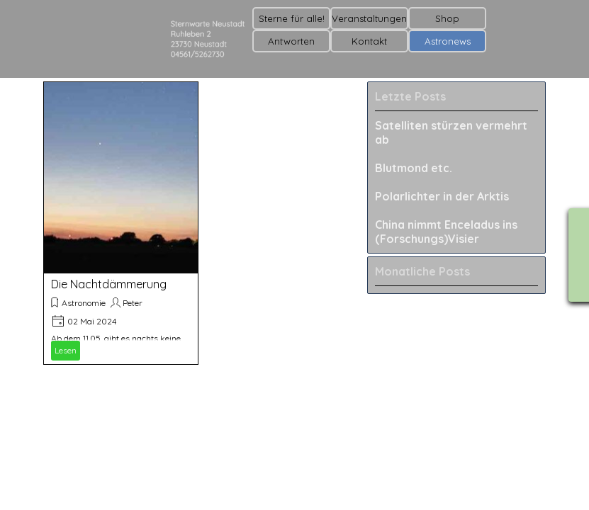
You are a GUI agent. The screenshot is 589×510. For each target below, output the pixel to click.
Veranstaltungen (369, 18)
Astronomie (84, 303)
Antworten (291, 41)
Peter (132, 303)
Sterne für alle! (292, 18)
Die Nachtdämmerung (109, 284)
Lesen (66, 350)
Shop (447, 18)
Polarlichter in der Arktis (442, 196)
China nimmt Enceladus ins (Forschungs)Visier (446, 231)
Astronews (448, 41)
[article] (120, 223)
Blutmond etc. (413, 168)
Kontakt (369, 41)
